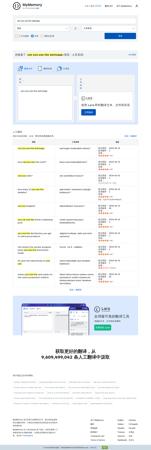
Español (121, 428)
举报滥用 (93, 428)
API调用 (132, 54)
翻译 (92, 424)
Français (121, 432)
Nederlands (122, 440)
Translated (27, 435)
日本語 (131, 432)
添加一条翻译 (130, 136)
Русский (132, 428)
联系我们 (93, 432)
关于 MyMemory (124, 6)
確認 (105, 447)
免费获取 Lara (102, 327)
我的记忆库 (47, 35)
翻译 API (109, 6)
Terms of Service (97, 440)
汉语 (130, 436)
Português (133, 424)
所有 (35, 35)
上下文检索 (22, 35)
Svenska (132, 420)
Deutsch (121, 436)
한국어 (131, 440)
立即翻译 (88, 112)
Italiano (121, 424)
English (121, 420)
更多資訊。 (94, 447)
